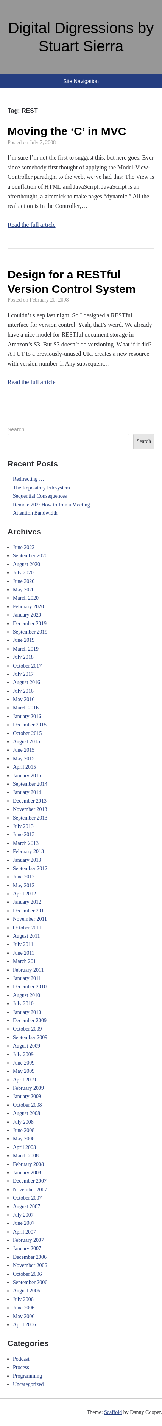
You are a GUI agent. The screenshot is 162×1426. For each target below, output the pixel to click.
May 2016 (23, 699)
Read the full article (32, 225)
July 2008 (23, 1122)
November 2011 (30, 919)
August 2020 (26, 564)
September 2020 (30, 555)
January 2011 (27, 978)
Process (21, 1367)
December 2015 (30, 725)
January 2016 (27, 716)
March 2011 (26, 961)
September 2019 (30, 632)
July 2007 (23, 1215)
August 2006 (26, 1291)
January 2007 (27, 1248)
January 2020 (27, 615)
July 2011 (23, 944)
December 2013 (30, 801)
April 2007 (24, 1232)
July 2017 (23, 674)
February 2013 (28, 851)
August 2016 (26, 682)
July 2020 (23, 572)
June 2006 (23, 1308)
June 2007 (23, 1223)
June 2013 (23, 834)
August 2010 (26, 995)
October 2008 (27, 1105)
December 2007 (30, 1181)
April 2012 (24, 894)
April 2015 (24, 767)
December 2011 (30, 911)
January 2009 (27, 1096)
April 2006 (24, 1325)
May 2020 (23, 589)
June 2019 (23, 640)
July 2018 (23, 657)
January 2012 (27, 902)
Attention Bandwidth (35, 513)
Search (16, 429)
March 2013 (26, 843)
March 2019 (26, 649)
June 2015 (23, 750)
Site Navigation (81, 81)
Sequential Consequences (40, 496)
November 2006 (30, 1265)
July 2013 (23, 826)
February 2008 (28, 1164)
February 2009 (28, 1088)
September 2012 (30, 868)
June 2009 (23, 1063)
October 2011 (27, 928)
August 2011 (26, 936)
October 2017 (27, 666)
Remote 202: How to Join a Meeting (51, 505)
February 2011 (28, 970)
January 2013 (27, 860)
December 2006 (30, 1257)
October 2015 (27, 733)
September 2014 (30, 784)
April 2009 (24, 1080)
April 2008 (24, 1147)
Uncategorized (28, 1384)
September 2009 (30, 1037)
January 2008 (27, 1172)
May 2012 (23, 885)
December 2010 (30, 986)
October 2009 (27, 1029)
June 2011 (23, 953)
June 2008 (23, 1130)
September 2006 (30, 1282)
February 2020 (28, 606)
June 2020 (23, 581)
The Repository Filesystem (41, 488)
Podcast (21, 1359)
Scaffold (113, 1412)
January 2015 (27, 775)
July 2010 (23, 1003)
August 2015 (26, 742)
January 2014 (27, 792)
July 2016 (23, 691)
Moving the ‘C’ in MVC (67, 131)
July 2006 (23, 1299)
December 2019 (30, 623)
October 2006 (27, 1274)
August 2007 (26, 1206)
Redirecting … (28, 479)
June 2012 (23, 877)
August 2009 (26, 1046)
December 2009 (30, 1020)
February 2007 (28, 1240)
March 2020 (26, 598)
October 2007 (27, 1198)
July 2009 (23, 1054)
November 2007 (30, 1189)
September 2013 (30, 818)
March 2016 (26, 708)
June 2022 (23, 547)
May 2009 (23, 1071)
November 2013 (30, 809)
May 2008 (23, 1138)
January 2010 (27, 1012)
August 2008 (26, 1113)
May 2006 (23, 1316)
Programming (27, 1376)
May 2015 (23, 758)
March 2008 (26, 1155)
